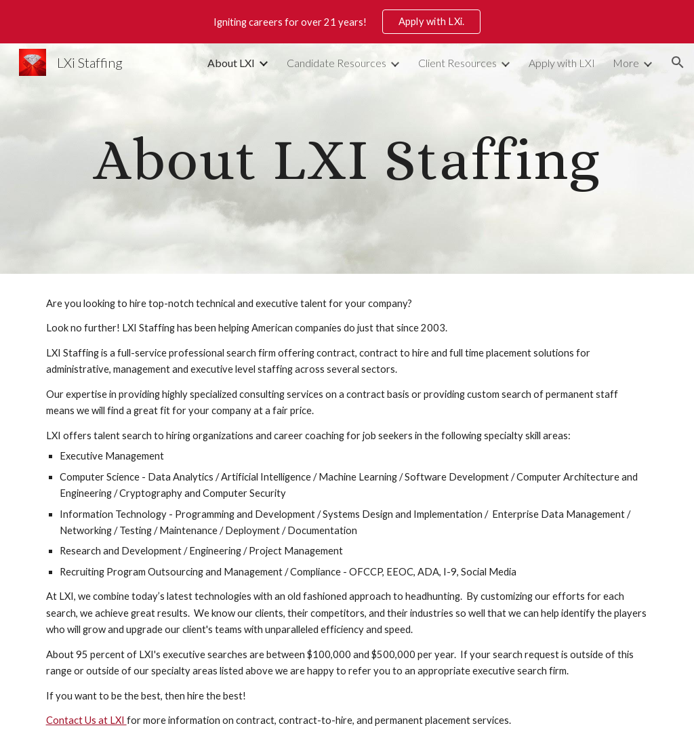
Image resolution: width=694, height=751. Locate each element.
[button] (677, 62)
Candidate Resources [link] (336, 62)
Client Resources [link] (457, 62)
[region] (347, 21)
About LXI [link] (231, 62)
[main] (347, 158)
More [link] (626, 62)
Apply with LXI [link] (562, 62)
